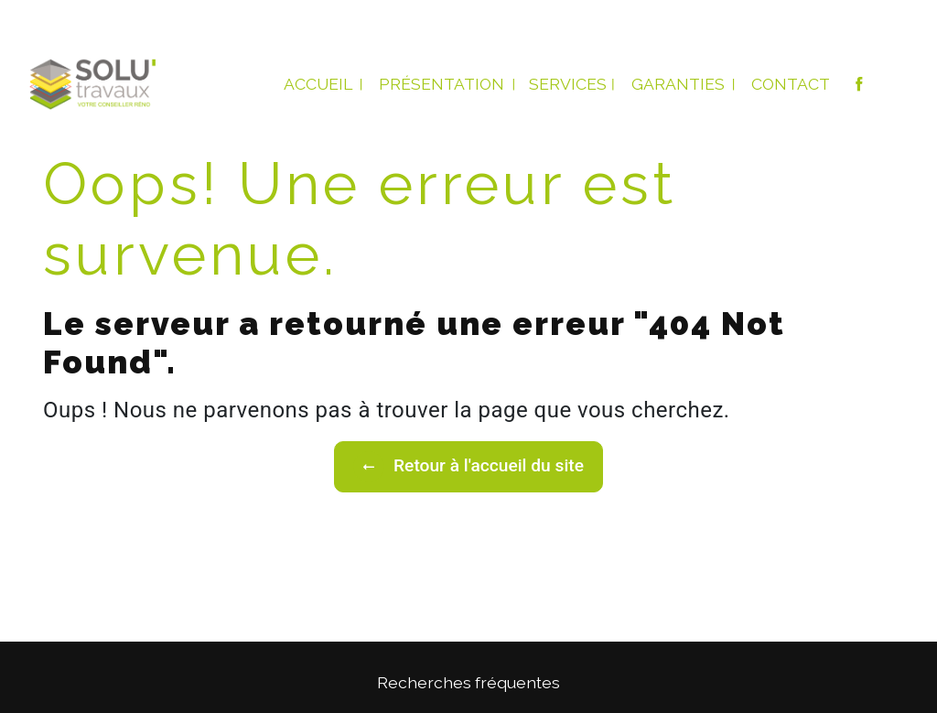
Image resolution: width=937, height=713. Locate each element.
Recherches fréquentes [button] (468, 682)
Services (568, 83)
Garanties (678, 83)
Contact (790, 83)
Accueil (318, 83)
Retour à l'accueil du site (468, 466)
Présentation (441, 83)
